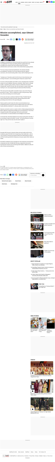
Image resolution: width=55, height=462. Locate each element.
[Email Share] (10, 39)
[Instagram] (49, 2)
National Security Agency (6, 180)
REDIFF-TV (41, 2)
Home (1, 29)
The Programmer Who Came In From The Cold (49, 234)
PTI (4, 39)
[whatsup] (54, 2)
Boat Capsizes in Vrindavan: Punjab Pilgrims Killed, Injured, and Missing (42, 264)
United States (4, 183)
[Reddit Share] (22, 39)
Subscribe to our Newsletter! (35, 173)
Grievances (27, 457)
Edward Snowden (28, 180)
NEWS (19, 2)
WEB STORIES (35, 316)
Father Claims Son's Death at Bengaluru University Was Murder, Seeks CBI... (41, 275)
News (5, 29)
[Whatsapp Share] (13, 39)
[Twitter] (47, 2)
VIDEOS (33, 359)
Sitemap (36, 455)
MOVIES (26, 2)
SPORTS (33, 2)
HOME (16, 2)
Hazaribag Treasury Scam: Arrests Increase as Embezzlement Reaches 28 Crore (43, 268)
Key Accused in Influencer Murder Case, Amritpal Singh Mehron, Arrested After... (43, 278)
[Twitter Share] (16, 39)
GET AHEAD (37, 2)
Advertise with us (20, 455)
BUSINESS (22, 2)
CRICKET (29, 2)
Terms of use (49, 455)
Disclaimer (27, 455)
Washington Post (14, 183)
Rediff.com (15, 455)
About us (45, 455)
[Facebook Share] (19, 39)
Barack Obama (18, 180)
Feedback (41, 455)
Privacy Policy (32, 455)
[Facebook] (51, 2)
